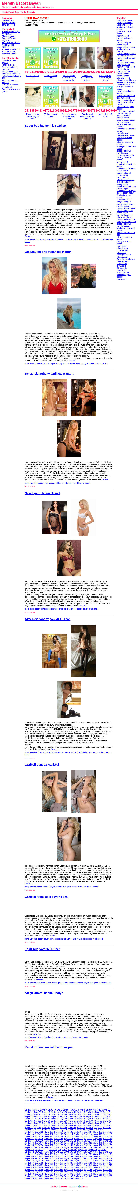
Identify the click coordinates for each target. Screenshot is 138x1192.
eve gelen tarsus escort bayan (94, 363)
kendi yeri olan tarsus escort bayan (73, 609)
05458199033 (70, 71)
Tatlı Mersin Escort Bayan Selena (87, 78)
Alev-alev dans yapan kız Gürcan (48, 619)
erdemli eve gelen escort (66, 887)
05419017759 (70, 110)
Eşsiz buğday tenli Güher (42, 949)
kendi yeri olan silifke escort (55, 1100)
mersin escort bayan (69, 1037)
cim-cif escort (97, 939)
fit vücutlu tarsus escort (47, 983)
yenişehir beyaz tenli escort (79, 939)
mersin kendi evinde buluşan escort (82, 752)
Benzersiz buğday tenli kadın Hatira (49, 373)
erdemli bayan (49, 363)
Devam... (29, 236)
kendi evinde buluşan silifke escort (52, 483)
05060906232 (88, 71)
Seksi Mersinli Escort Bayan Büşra (105, 78)
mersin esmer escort (34, 363)
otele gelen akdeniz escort (48, 1037)
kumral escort (84, 483)
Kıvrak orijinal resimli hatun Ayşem (49, 1047)
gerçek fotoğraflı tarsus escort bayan (73, 983)
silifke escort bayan (49, 609)
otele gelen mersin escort (87, 239)
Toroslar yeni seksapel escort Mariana (87, 116)
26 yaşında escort (59, 752)
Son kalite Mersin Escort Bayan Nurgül (69, 116)
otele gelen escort (32, 609)
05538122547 (106, 71)
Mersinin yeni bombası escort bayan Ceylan (69, 78)
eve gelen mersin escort (88, 887)
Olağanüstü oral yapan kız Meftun (48, 251)
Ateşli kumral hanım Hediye (44, 993)
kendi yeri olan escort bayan (37, 939)
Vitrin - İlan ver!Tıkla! (32, 77)
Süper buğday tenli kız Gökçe (45, 125)
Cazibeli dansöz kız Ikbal (42, 764)
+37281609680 (35, 71)
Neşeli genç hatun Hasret (42, 493)
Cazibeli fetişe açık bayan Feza (46, 896)
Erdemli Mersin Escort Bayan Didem (32, 116)
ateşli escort (72, 483)
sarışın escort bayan (33, 887)
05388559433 (34, 110)
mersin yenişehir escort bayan (38, 239)
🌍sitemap (83, 1186)
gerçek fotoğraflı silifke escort (80, 1100)
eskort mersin (31, 483)
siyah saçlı (93, 609)
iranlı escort (98, 1100)
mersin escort (31, 983)
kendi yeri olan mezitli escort (63, 239)
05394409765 (88, 110)
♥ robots (71, 1186)
